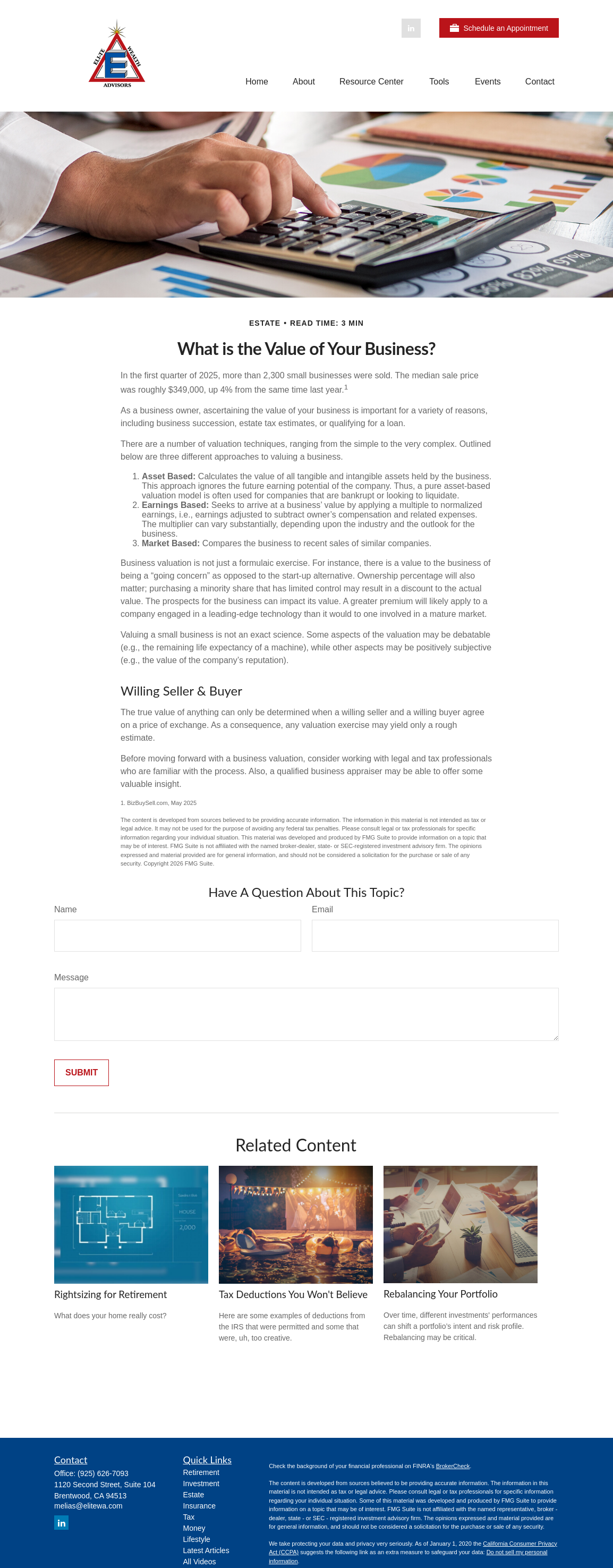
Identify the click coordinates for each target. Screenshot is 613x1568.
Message (71, 977)
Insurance (199, 1506)
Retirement (201, 1472)
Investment (201, 1483)
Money (194, 1528)
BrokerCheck (453, 1466)
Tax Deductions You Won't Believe (293, 1294)
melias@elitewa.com (88, 1506)
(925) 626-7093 (103, 1473)
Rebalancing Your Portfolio (441, 1294)
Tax (189, 1517)
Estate (194, 1494)
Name (65, 909)
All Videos (199, 1561)
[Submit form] (81, 1073)
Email (322, 909)
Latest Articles (206, 1550)
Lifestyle (196, 1539)
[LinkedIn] (411, 28)
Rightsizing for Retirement (110, 1294)
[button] (257, 81)
